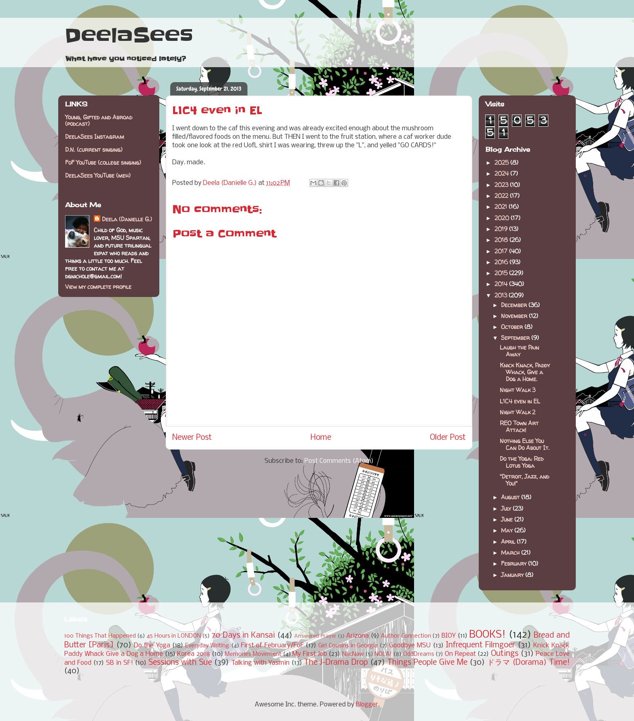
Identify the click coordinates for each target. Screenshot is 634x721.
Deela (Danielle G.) (127, 219)
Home (321, 438)
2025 (502, 162)
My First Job (309, 654)
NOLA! (383, 654)
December (514, 305)
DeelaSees (129, 35)
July (507, 508)
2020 (503, 218)
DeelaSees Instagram (94, 136)
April (509, 541)
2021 (502, 206)
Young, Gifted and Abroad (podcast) (98, 120)
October (512, 327)
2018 (502, 240)
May (507, 530)
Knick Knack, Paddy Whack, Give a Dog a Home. (525, 372)
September (516, 337)
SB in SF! (119, 663)
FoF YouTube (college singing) (103, 162)
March (511, 552)
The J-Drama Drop (336, 663)
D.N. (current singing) (94, 149)
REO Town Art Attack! (519, 426)
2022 (502, 195)
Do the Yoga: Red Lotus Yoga (521, 462)
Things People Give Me (427, 663)
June (507, 519)
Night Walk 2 (517, 412)
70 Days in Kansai (243, 636)
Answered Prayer (315, 636)
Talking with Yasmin (260, 663)
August (511, 497)
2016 (502, 262)
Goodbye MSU (410, 645)
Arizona (357, 635)
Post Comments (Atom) (339, 461)
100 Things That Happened (100, 636)
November (515, 316)
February (514, 563)
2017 (502, 251)
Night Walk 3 (517, 390)
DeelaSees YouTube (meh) (98, 175)
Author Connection (406, 636)
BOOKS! (487, 635)
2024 (502, 173)
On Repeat (460, 654)
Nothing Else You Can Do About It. (524, 444)
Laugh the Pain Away (519, 351)
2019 (502, 229)
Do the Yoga (152, 645)
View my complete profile (98, 287)
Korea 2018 (193, 654)
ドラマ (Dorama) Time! (528, 663)
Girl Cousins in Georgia (348, 646)
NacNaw (353, 654)
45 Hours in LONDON (174, 636)
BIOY (449, 635)
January (513, 575)
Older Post (448, 438)
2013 (502, 295)
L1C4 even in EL (520, 401)
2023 (502, 185)
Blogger (367, 704)
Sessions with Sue (180, 663)
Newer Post (192, 438)
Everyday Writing (207, 646)
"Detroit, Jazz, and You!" (524, 480)
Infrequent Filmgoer (480, 645)
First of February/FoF (272, 645)
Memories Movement (253, 654)
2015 (502, 273)
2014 (502, 284)
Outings (504, 654)
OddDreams (418, 654)
